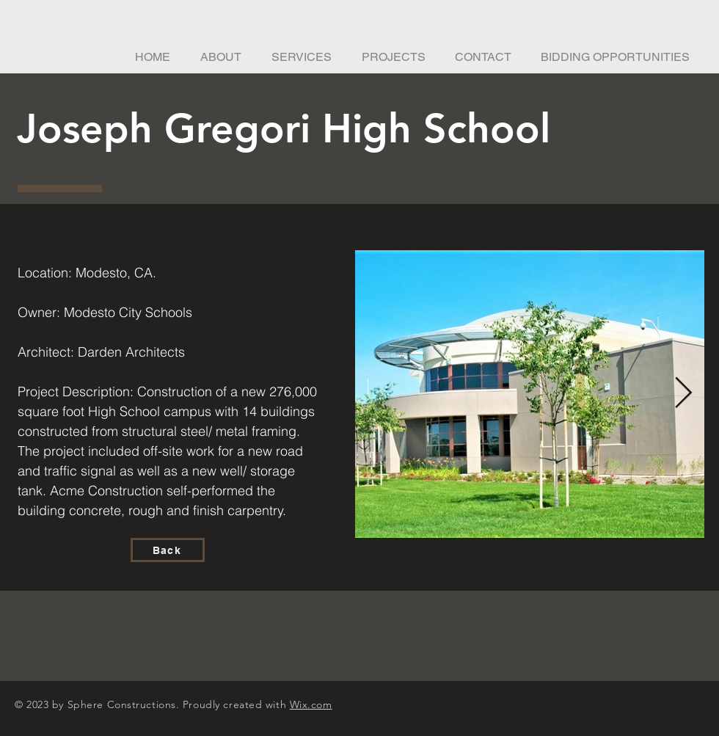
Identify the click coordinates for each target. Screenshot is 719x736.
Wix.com (311, 704)
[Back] (168, 550)
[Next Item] (683, 394)
